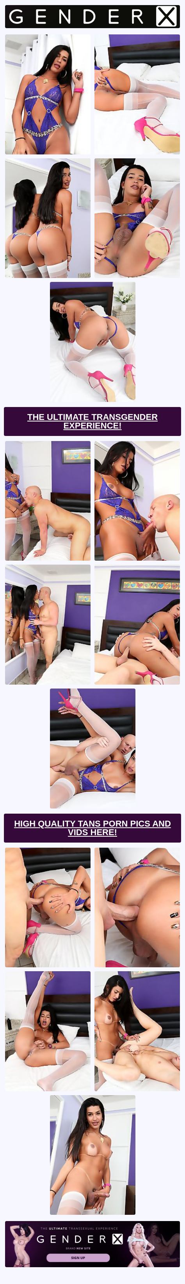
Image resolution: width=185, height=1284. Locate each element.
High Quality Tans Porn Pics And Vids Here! (92, 828)
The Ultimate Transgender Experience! (92, 421)
